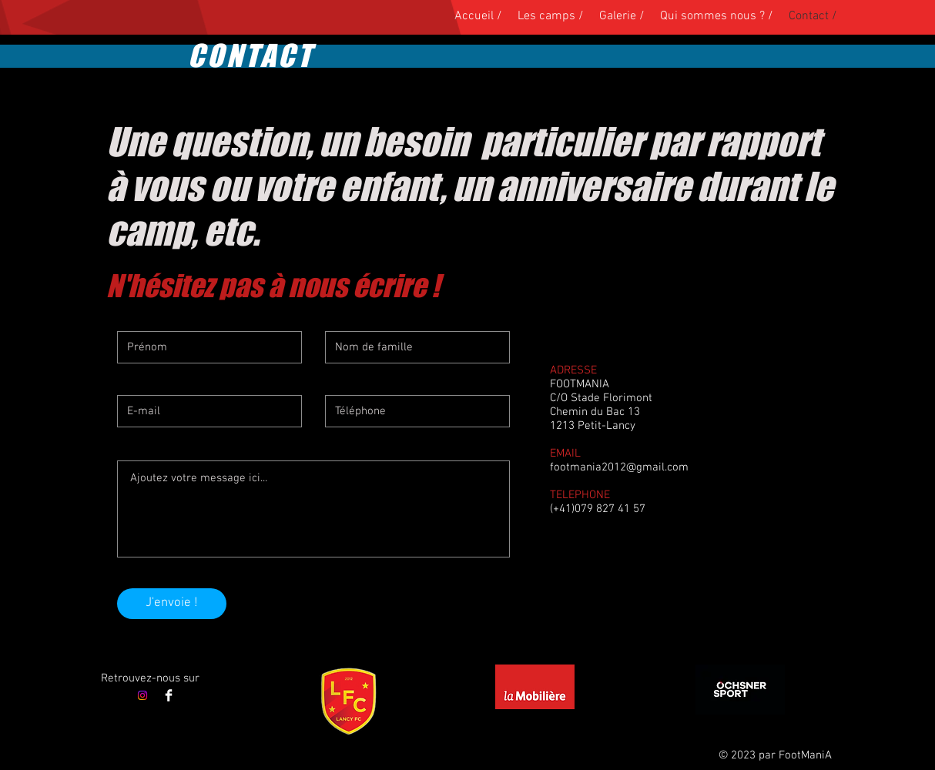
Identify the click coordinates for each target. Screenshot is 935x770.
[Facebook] (169, 695)
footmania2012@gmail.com (619, 467)
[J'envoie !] (171, 603)
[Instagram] (142, 695)
